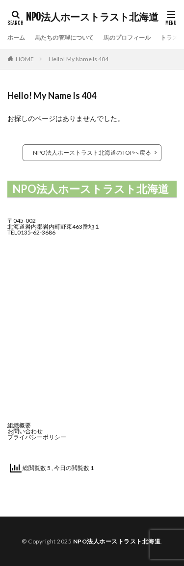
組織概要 (19, 425)
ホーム (16, 37)
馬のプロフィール (127, 37)
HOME (25, 59)
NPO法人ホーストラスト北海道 (92, 17)
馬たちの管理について (64, 37)
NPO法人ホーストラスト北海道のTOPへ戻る (92, 152)
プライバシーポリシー (36, 437)
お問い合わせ (25, 431)
